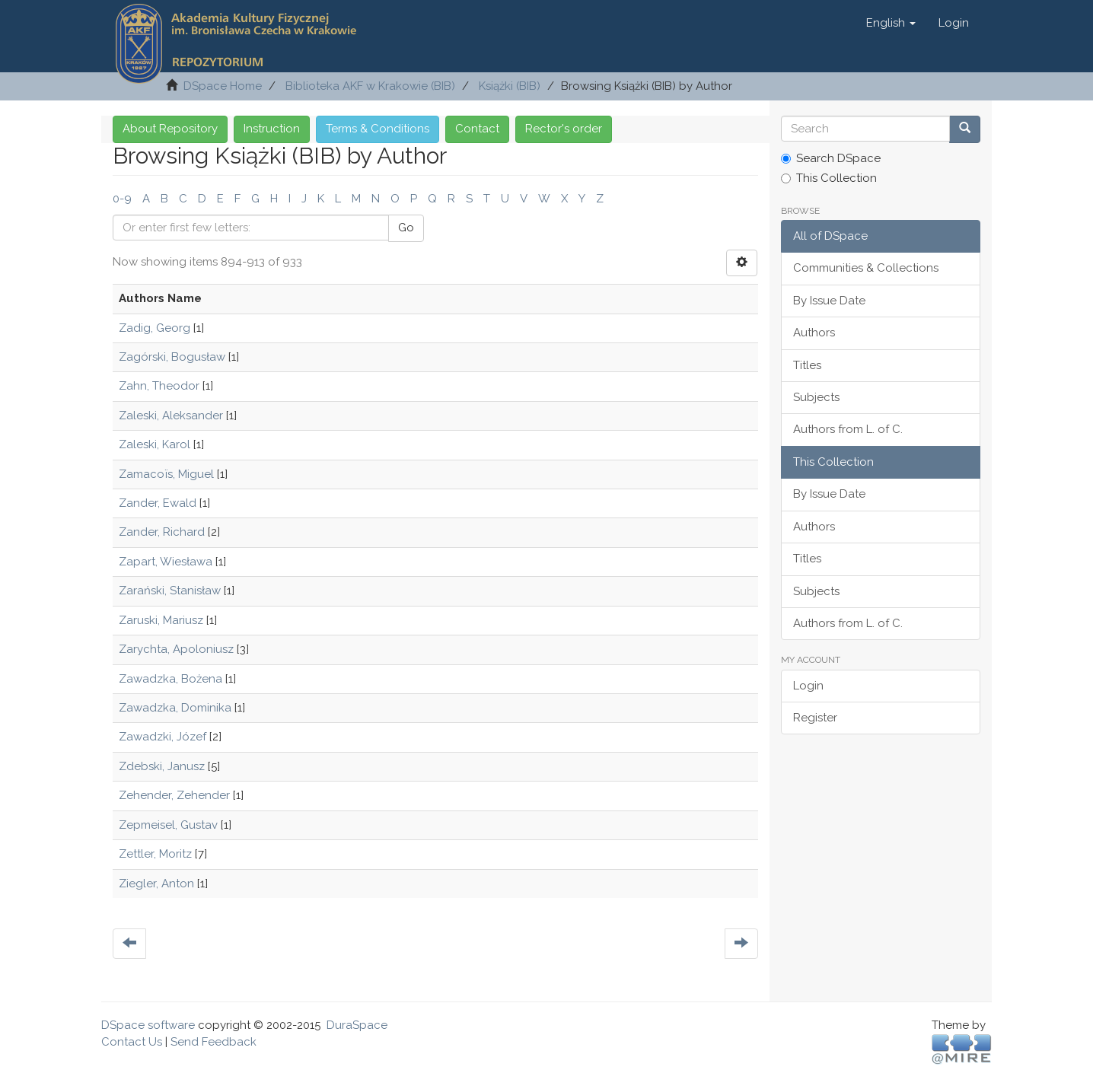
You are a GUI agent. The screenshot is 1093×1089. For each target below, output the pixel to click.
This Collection (829, 178)
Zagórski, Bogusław (172, 357)
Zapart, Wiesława (165, 561)
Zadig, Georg (154, 328)
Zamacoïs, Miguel (166, 474)
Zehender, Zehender (174, 795)
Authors (814, 332)
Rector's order (563, 128)
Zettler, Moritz (155, 854)
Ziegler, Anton (156, 883)
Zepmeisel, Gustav (168, 825)
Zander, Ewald (157, 503)
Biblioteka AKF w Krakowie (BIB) (370, 86)
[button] (891, 23)
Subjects (816, 397)
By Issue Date (829, 300)
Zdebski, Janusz (162, 766)
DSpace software (148, 1025)
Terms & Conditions (377, 128)
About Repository (170, 128)
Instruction (272, 128)
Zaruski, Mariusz (161, 620)
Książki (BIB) (509, 86)
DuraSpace (357, 1025)
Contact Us (131, 1042)
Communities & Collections (865, 268)
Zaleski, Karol (154, 444)
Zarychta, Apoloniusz (176, 649)
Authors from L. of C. (848, 429)
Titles (807, 365)
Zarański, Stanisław (170, 590)
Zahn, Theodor (159, 386)
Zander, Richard (162, 532)
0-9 (122, 198)
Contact (477, 128)
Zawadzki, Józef (162, 737)
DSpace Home (222, 86)
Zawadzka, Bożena (170, 679)
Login (808, 686)
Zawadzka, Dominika (175, 708)
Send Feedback (213, 1042)
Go (406, 227)
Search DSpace (831, 158)
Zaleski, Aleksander (171, 415)
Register (815, 717)
